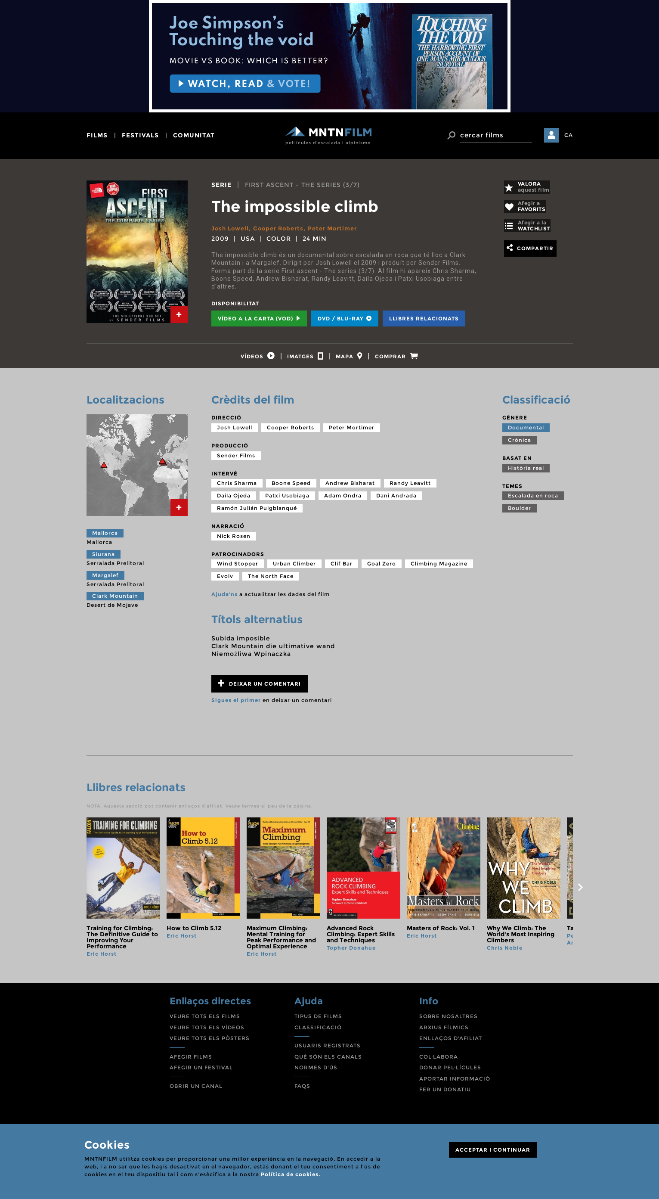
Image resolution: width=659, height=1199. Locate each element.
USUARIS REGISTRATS (327, 1050)
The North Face (271, 581)
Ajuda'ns (224, 599)
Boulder (519, 512)
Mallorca (105, 537)
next (580, 892)
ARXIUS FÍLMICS (444, 1032)
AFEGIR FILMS (191, 1061)
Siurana (103, 559)
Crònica (519, 444)
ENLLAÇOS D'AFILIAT (450, 1043)
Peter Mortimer (341, 228)
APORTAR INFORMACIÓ (454, 1083)
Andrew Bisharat (350, 488)
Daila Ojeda (234, 500)
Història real (526, 472)
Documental (526, 432)
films (97, 135)
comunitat (194, 135)
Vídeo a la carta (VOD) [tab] (259, 318)
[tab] (179, 314)
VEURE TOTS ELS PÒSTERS (210, 1043)
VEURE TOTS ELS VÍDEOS (207, 1032)
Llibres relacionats (424, 318)
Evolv (225, 581)
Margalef (105, 580)
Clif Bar (342, 568)
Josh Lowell (231, 228)
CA (568, 135)
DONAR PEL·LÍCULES (450, 1072)
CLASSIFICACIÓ (318, 1032)
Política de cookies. (290, 1174)
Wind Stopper (237, 568)
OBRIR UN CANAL (196, 1090)
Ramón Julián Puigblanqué (257, 512)
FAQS (302, 1090)
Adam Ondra (343, 500)
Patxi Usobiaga (287, 500)
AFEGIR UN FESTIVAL (201, 1072)
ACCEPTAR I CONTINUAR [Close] (492, 1149)
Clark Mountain (115, 600)
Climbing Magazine (439, 568)
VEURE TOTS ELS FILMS (205, 1021)
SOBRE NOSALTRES (448, 1021)
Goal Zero (381, 568)
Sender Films (236, 460)
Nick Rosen (234, 540)
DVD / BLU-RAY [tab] (345, 318)
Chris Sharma (237, 488)
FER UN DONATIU (445, 1094)
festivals (140, 135)
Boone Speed (291, 488)
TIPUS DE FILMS (318, 1021)
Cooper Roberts (284, 228)
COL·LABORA (438, 1061)
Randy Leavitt (410, 488)
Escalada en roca (533, 500)
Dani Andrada (396, 500)
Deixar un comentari (259, 688)
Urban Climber (294, 568)
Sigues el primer (236, 705)
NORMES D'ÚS (315, 1072)
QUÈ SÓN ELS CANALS (328, 1061)
